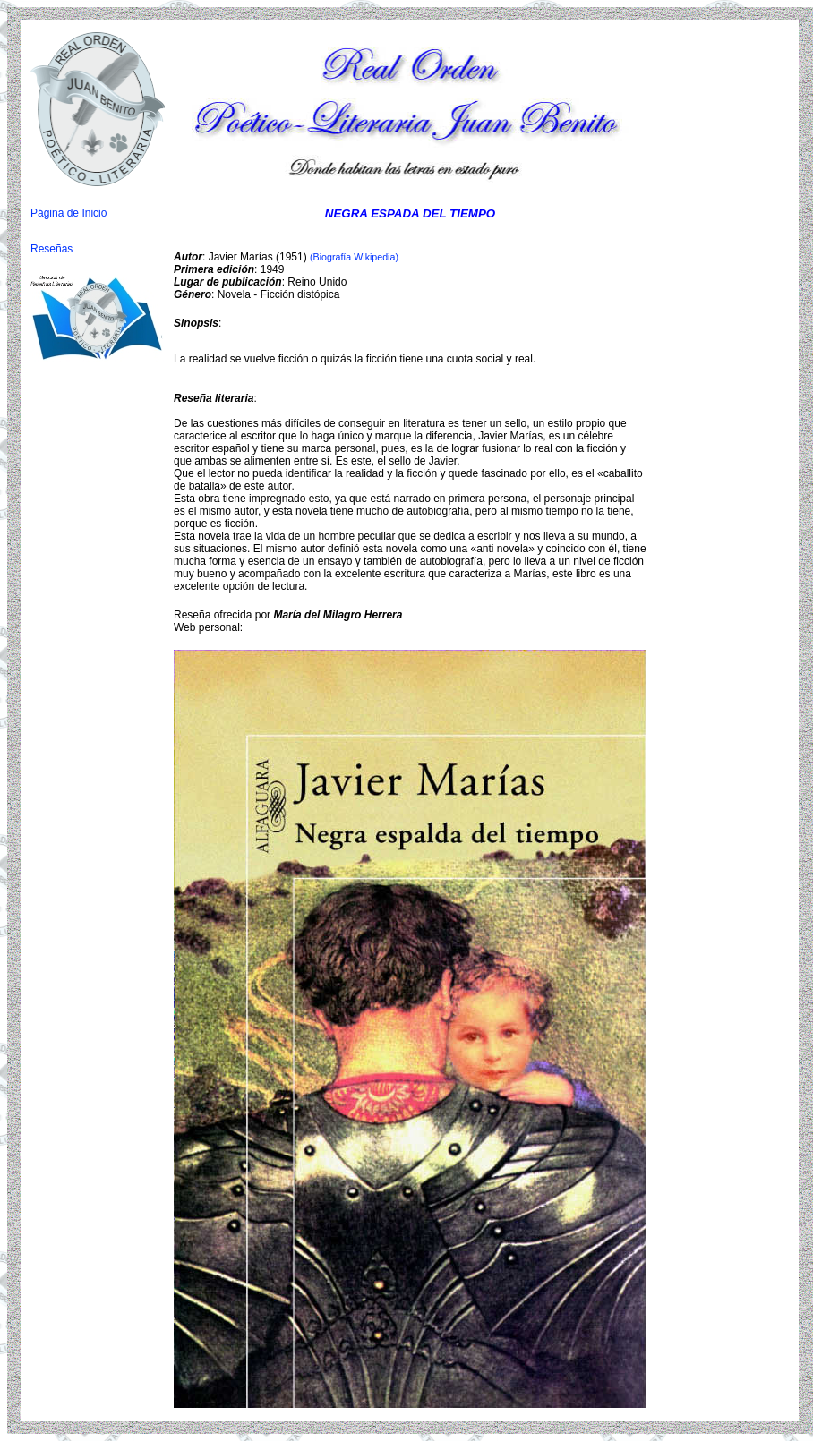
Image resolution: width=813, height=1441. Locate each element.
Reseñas (51, 249)
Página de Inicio (68, 213)
